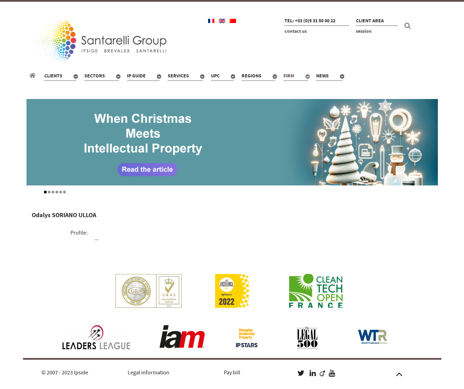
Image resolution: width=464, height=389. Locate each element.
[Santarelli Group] (33, 75)
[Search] (408, 26)
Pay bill (232, 372)
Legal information (148, 372)
